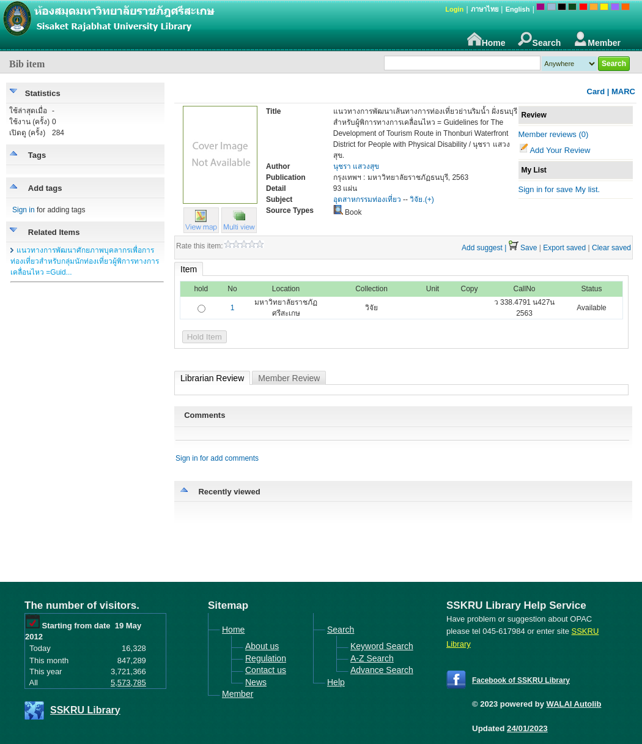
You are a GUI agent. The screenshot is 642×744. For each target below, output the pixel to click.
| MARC (621, 91)
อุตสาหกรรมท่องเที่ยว (367, 199)
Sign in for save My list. (559, 189)
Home (486, 39)
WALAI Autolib (574, 704)
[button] (239, 230)
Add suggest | (484, 248)
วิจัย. (417, 199)
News (256, 682)
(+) (429, 199)
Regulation (265, 658)
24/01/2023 (527, 728)
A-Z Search (372, 658)
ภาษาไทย (484, 9)
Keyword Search (381, 646)
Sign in (23, 210)
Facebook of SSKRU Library (521, 680)
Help (336, 682)
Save (528, 248)
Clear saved (611, 248)
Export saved (564, 248)
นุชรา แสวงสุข (356, 166)
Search (539, 39)
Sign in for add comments (217, 458)
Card (596, 91)
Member (597, 39)
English (518, 9)
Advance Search (381, 670)
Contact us (265, 670)
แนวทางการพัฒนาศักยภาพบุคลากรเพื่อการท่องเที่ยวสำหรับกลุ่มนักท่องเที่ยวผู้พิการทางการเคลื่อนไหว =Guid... (84, 261)
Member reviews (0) (553, 134)
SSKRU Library (85, 710)
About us (262, 646)
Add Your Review (559, 150)
